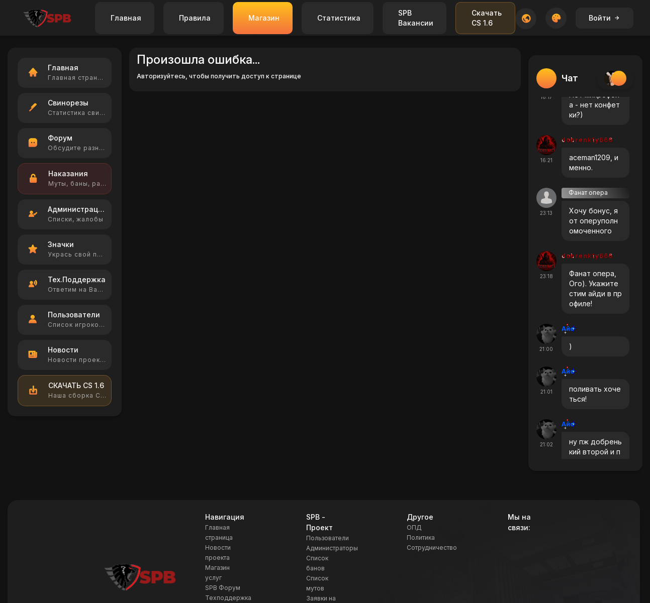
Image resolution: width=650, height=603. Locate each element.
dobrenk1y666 (587, 140)
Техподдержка (228, 597)
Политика (421, 537)
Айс (568, 328)
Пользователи (327, 538)
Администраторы (332, 548)
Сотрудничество (432, 547)
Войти (604, 18)
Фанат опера (588, 192)
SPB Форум (222, 587)
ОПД (414, 527)
